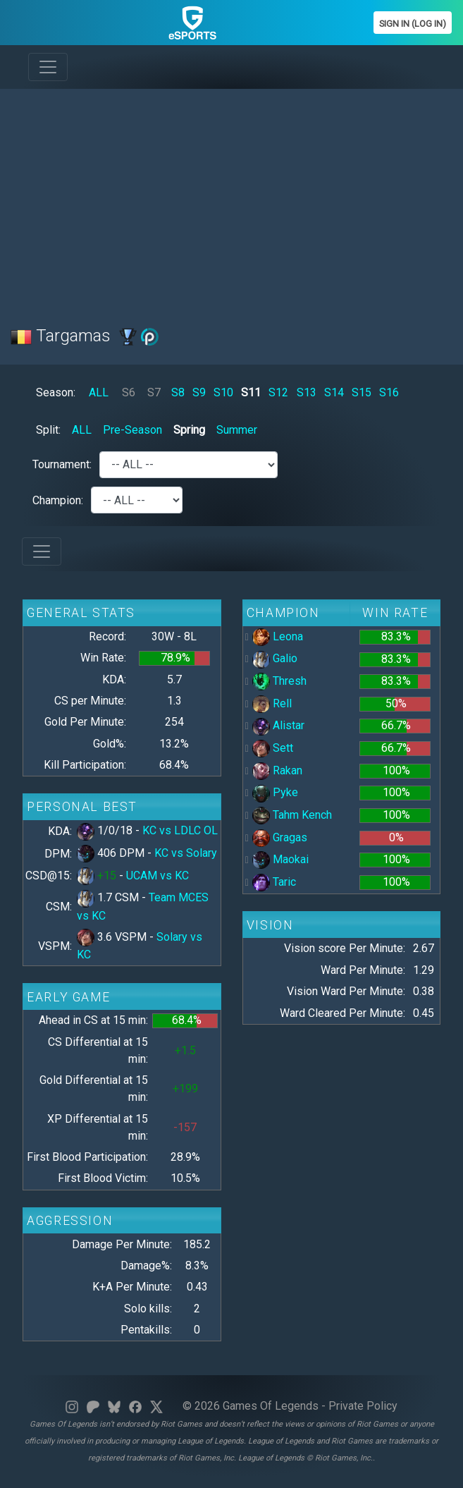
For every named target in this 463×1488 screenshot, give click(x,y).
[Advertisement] (231, 199)
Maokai (280, 859)
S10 (223, 392)
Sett (272, 748)
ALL (99, 392)
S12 (278, 392)
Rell (272, 703)
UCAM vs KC (157, 875)
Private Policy (362, 1406)
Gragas (279, 837)
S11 (251, 392)
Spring (189, 430)
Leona (277, 636)
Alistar (278, 725)
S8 (178, 392)
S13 (306, 392)
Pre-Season (132, 430)
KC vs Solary (185, 853)
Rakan (277, 770)
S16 (389, 392)
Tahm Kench (292, 815)
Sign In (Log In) (412, 23)
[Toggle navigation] (48, 67)
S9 (199, 392)
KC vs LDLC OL (180, 830)
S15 (361, 392)
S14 (334, 392)
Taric (274, 882)
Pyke (275, 792)
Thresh (279, 681)
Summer (236, 430)
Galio (274, 658)
